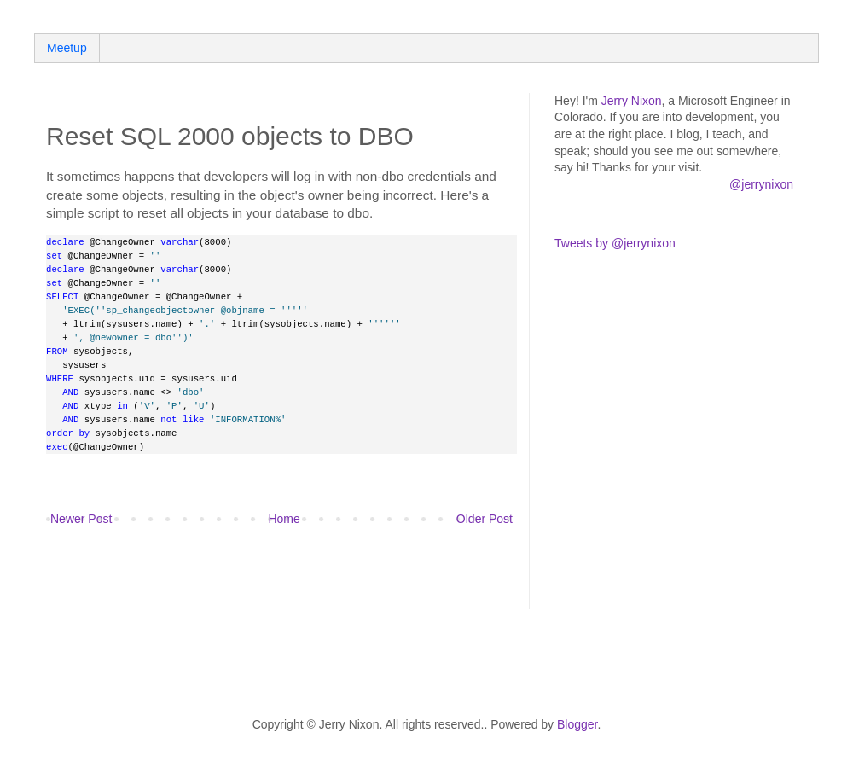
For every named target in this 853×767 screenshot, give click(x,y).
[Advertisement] (245, 578)
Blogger (577, 724)
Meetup (67, 48)
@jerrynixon (761, 184)
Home (283, 519)
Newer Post (81, 519)
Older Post (484, 519)
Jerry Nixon (631, 100)
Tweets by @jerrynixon (615, 243)
